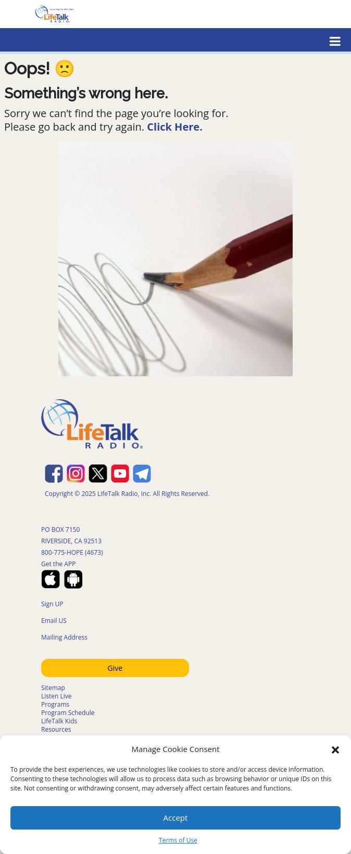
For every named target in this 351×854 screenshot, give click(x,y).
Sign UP (52, 604)
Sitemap (53, 687)
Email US (54, 620)
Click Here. (175, 127)
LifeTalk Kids (59, 721)
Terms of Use (178, 840)
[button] (335, 749)
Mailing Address (64, 637)
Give (115, 668)
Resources (56, 729)
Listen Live (56, 696)
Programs (55, 704)
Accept (176, 817)
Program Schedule (68, 712)
